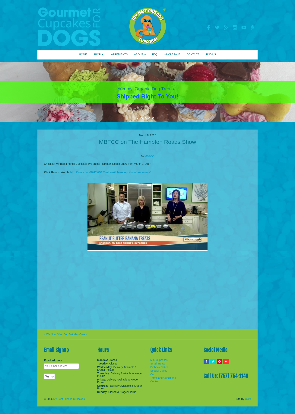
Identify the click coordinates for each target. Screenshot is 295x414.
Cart (152, 374)
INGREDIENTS (119, 54)
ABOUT (140, 54)
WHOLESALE (172, 54)
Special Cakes (158, 370)
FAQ (154, 54)
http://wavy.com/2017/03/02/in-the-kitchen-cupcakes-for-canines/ (110, 172)
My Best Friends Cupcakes (69, 398)
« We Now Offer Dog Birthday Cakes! (65, 334)
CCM (248, 398)
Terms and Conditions (163, 377)
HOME (83, 54)
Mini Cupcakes (159, 359)
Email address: (53, 360)
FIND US (210, 54)
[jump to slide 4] (153, 118)
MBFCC (149, 156)
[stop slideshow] (157, 118)
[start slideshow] (137, 118)
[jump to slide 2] (146, 118)
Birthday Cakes (159, 367)
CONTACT (192, 54)
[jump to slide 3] (149, 118)
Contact (154, 381)
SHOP (98, 54)
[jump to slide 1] (142, 118)
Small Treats (157, 363)
